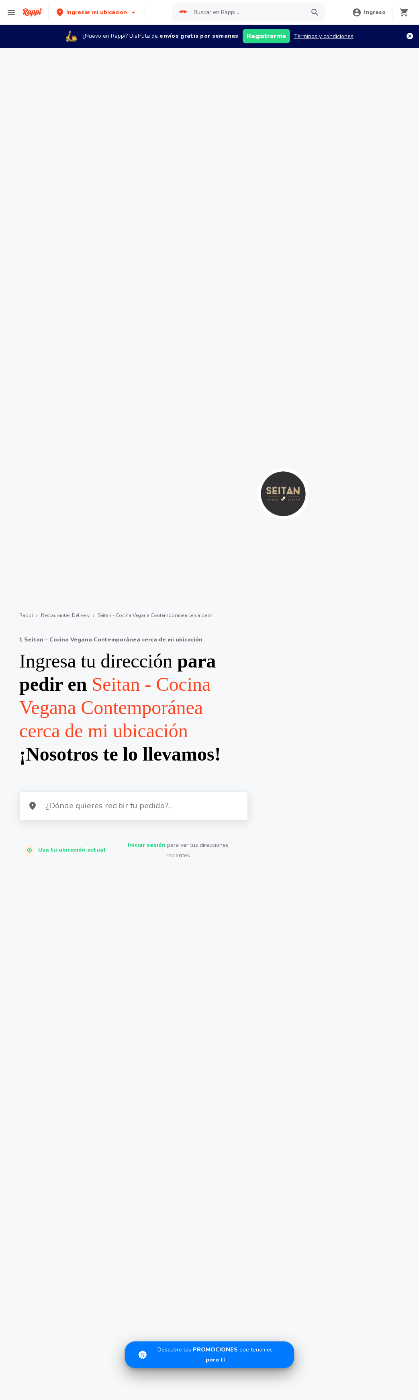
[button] (96, 12)
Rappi (26, 615)
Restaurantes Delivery (65, 615)
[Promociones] (209, 1354)
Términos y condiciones (324, 36)
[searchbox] (247, 12)
